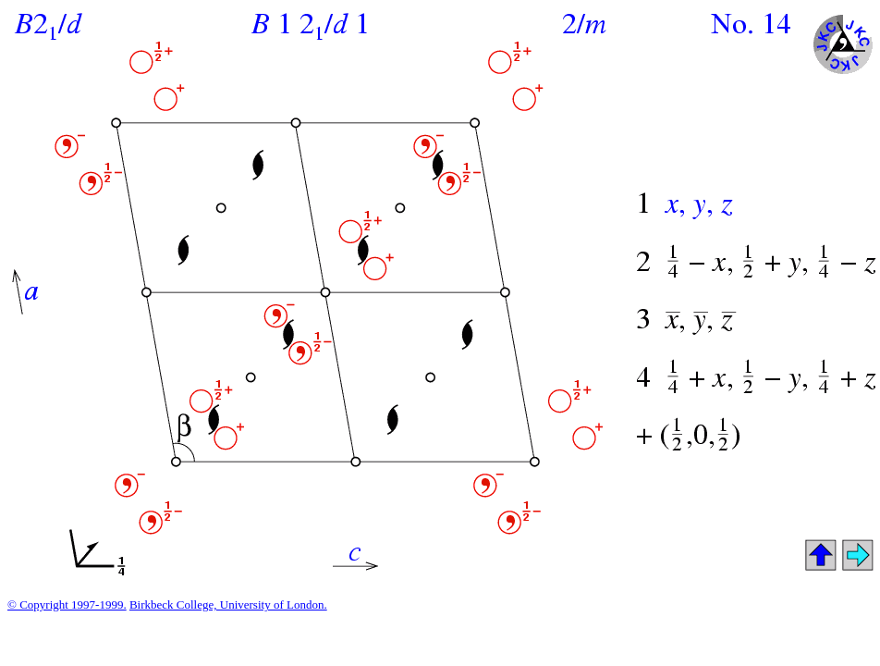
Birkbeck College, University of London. (228, 604)
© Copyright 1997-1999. (67, 604)
